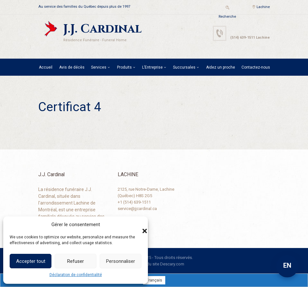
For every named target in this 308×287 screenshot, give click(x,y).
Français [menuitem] (154, 280)
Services (98, 67)
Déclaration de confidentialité (76, 275)
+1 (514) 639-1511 (134, 202)
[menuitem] (154, 280)
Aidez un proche (220, 67)
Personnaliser (120, 261)
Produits (124, 67)
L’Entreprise (152, 67)
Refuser (75, 261)
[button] (138, 224)
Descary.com (172, 264)
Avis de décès (72, 67)
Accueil (45, 67)
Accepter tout (30, 261)
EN (287, 265)
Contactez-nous (255, 67)
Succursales (184, 67)
